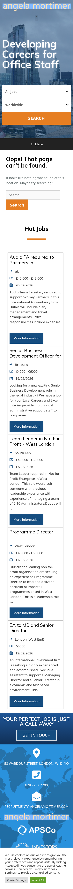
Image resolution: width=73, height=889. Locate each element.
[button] (36, 18)
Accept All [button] (38, 880)
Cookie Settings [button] (16, 880)
